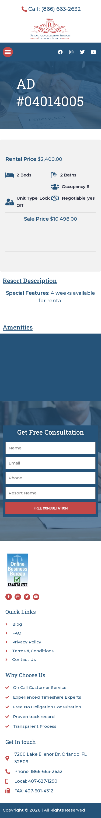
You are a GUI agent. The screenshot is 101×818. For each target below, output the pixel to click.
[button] (8, 52)
